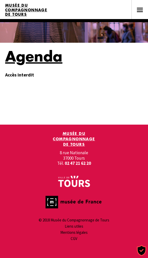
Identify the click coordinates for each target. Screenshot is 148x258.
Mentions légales (74, 232)
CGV (74, 238)
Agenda (33, 56)
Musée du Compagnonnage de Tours (26, 10)
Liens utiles (74, 226)
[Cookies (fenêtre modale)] (141, 250)
